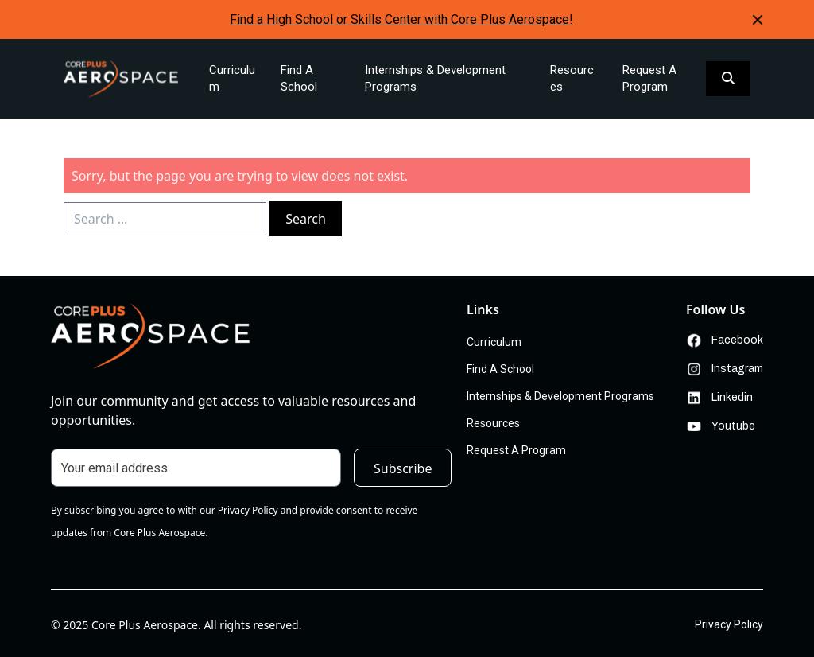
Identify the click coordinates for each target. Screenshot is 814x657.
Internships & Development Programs (435, 78)
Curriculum (232, 78)
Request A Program (649, 78)
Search (305, 218)
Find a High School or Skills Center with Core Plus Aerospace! (401, 19)
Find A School (299, 78)
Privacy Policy (729, 624)
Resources (572, 78)
